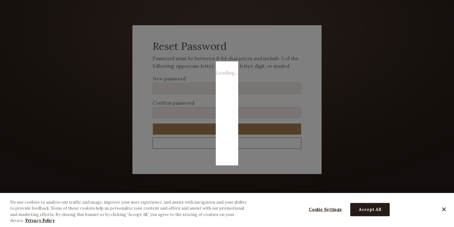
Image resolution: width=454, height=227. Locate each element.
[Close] (444, 209)
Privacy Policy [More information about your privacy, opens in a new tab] (40, 220)
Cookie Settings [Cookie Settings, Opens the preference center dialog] (325, 209)
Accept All (370, 209)
